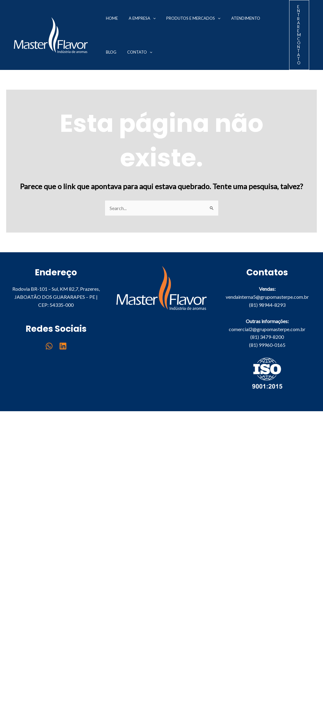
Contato (116, 52)
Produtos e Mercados (182, 18)
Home (109, 18)
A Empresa (135, 18)
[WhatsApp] (49, 346)
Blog (255, 18)
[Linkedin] (63, 346)
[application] (146, 18)
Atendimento (229, 18)
